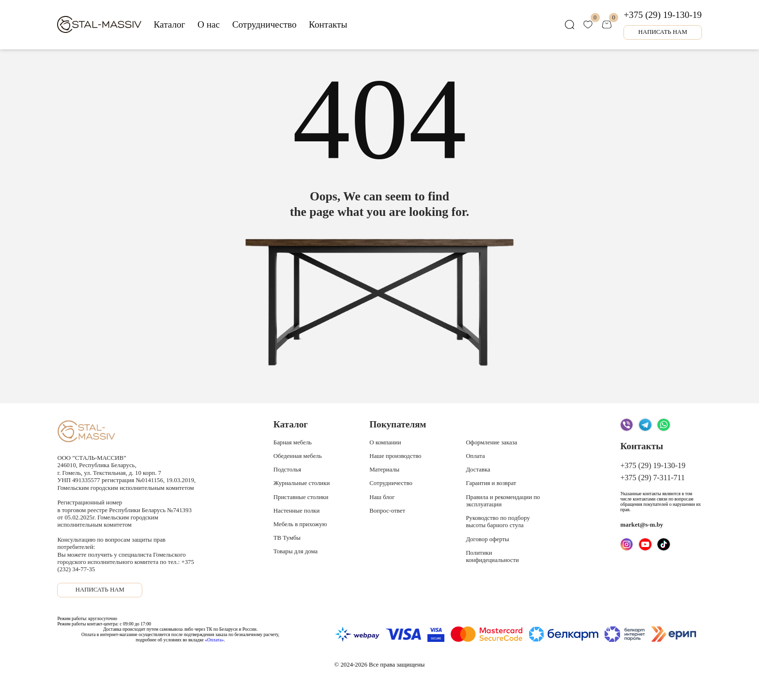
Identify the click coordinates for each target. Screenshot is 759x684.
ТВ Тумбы (287, 537)
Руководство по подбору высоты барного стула (498, 522)
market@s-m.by (642, 524)
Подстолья (287, 469)
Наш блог (382, 497)
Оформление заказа (491, 442)
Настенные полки (296, 510)
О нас (208, 24)
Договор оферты (487, 539)
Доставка (478, 469)
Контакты (328, 24)
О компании (385, 442)
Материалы (384, 469)
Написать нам (662, 32)
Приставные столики (301, 497)
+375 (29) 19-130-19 (662, 15)
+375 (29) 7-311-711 (653, 477)
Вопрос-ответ (387, 510)
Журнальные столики (301, 483)
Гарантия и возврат (491, 483)
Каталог (169, 24)
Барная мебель (292, 442)
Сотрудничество (264, 24)
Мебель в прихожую (300, 524)
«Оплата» (214, 639)
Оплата (475, 456)
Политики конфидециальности (492, 556)
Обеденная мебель (297, 456)
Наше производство (395, 456)
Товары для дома (295, 551)
